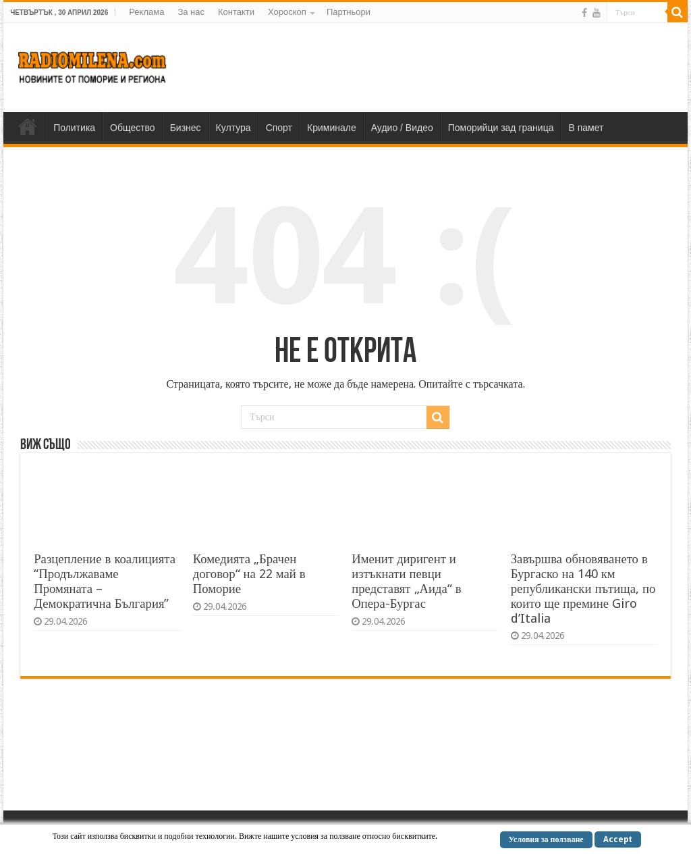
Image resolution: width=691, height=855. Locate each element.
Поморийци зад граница (501, 127)
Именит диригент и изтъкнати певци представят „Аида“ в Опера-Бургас (406, 581)
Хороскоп (287, 12)
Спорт (279, 127)
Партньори (348, 12)
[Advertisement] (432, 66)
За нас (190, 12)
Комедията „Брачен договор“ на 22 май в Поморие (249, 574)
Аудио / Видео (402, 127)
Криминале (331, 127)
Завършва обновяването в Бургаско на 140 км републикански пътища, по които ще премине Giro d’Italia (583, 588)
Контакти (236, 12)
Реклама (146, 12)
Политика (74, 127)
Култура (233, 127)
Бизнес (185, 127)
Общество (132, 127)
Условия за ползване (546, 839)
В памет (585, 127)
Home (27, 126)
